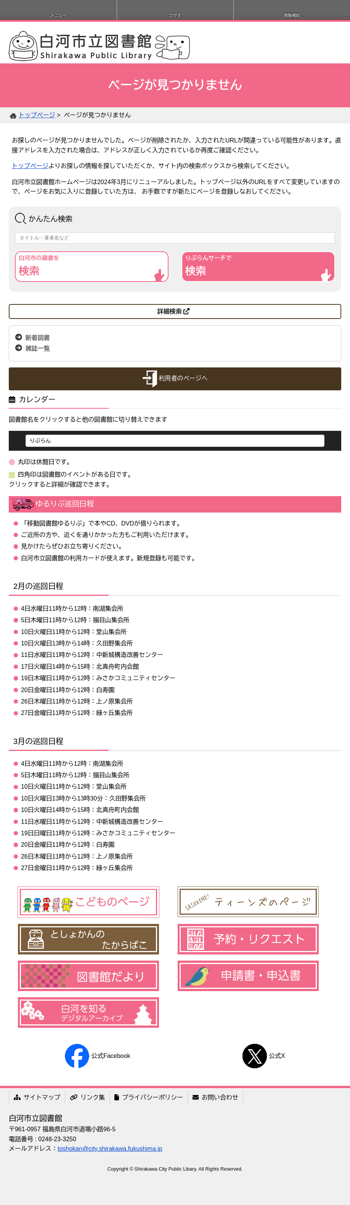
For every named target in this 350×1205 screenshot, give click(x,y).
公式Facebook (97, 1056)
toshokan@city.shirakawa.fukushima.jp (110, 1148)
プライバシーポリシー (148, 1097)
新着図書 (38, 338)
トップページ (37, 115)
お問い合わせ (215, 1097)
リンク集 (87, 1097)
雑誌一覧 (38, 348)
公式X (263, 1056)
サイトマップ (37, 1097)
